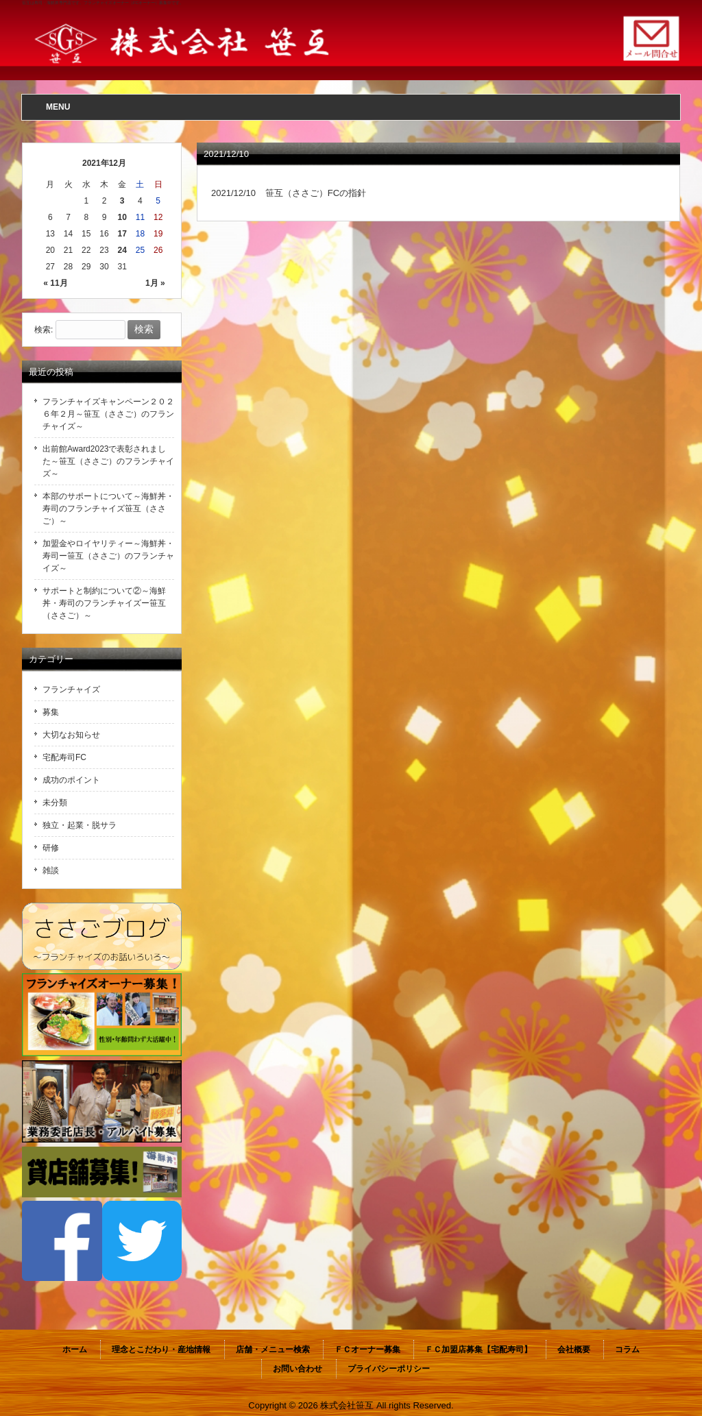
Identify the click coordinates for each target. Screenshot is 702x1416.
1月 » (155, 283)
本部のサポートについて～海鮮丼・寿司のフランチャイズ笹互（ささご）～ (108, 508)
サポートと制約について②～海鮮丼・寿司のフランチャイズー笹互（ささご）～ (104, 603)
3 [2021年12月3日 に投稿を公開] (122, 201)
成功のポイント (71, 780)
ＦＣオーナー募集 (367, 1349)
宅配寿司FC (64, 757)
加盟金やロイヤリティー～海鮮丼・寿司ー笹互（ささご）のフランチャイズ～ (108, 556)
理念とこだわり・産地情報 (161, 1349)
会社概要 (573, 1349)
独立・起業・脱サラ (80, 825)
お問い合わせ (297, 1369)
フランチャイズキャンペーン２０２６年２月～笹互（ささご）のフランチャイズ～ (108, 414)
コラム (627, 1349)
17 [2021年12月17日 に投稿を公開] (122, 234)
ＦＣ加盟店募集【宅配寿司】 (478, 1349)
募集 (51, 712)
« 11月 (55, 283)
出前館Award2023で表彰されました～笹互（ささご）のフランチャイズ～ (108, 461)
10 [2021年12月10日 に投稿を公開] (122, 217)
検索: (43, 329)
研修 (51, 848)
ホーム (74, 1349)
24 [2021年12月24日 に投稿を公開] (122, 250)
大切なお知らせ (71, 735)
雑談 (51, 870)
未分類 (55, 802)
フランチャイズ (71, 689)
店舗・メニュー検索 (273, 1349)
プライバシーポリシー (389, 1369)
